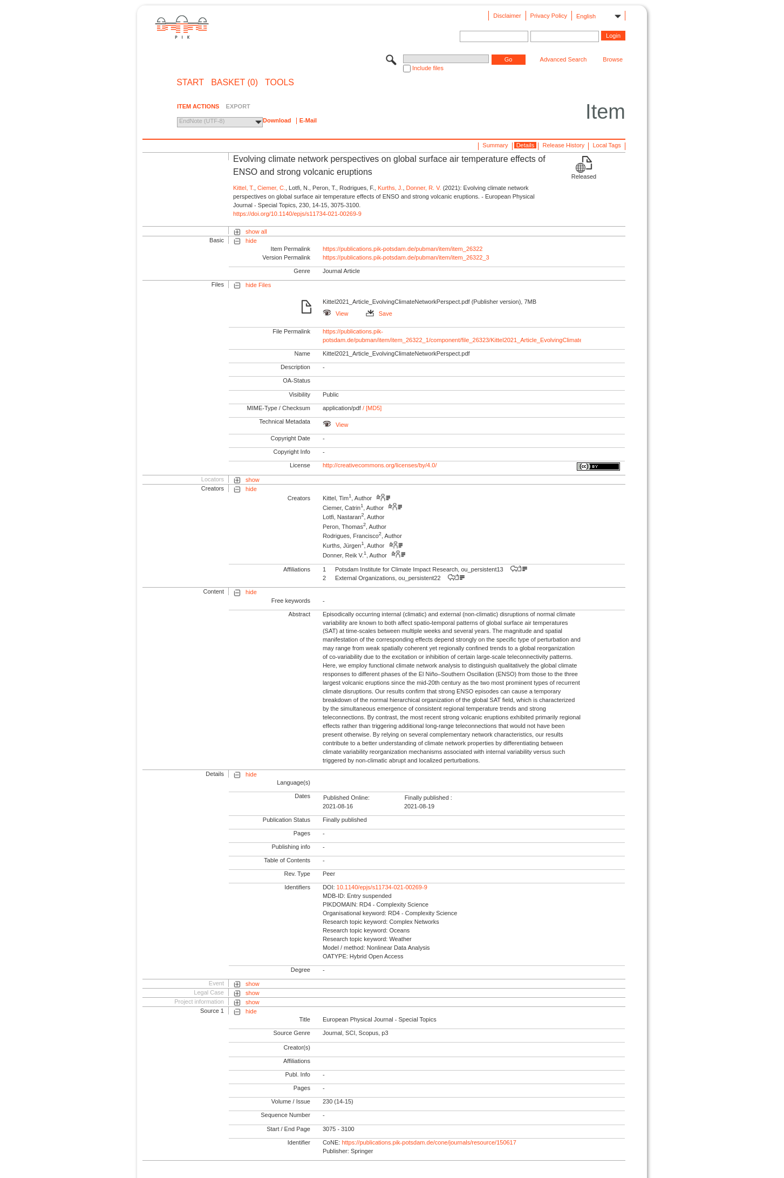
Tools (279, 82)
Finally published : (428, 797)
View (336, 313)
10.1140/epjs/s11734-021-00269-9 (382, 887)
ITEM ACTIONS (198, 106)
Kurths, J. (390, 188)
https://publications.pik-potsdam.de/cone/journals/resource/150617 (429, 1142)
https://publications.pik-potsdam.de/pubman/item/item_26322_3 (406, 257)
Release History (564, 145)
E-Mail (308, 120)
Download (277, 120)
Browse (613, 59)
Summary (495, 145)
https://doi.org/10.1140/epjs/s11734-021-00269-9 (297, 213)
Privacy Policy (548, 15)
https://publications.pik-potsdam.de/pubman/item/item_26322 (403, 249)
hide (251, 240)
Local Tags (606, 145)
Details (525, 145)
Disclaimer (507, 15)
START (190, 82)
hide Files (258, 285)
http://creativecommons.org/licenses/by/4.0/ (380, 465)
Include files (428, 68)
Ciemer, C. (271, 188)
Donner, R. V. (423, 188)
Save (379, 313)
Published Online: (346, 797)
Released (583, 176)
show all (256, 231)
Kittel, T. (243, 188)
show (253, 479)
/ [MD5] (371, 408)
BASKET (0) (234, 82)
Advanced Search (563, 59)
